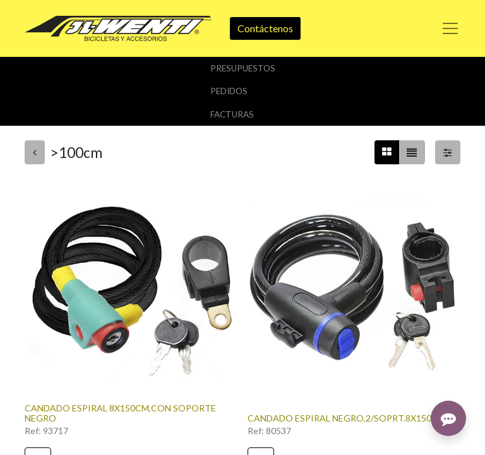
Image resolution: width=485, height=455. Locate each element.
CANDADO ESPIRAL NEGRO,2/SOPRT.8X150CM (346, 418)
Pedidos (229, 91)
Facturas (232, 114)
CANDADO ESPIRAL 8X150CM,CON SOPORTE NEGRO (120, 413)
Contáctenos (265, 28)
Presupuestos (242, 68)
